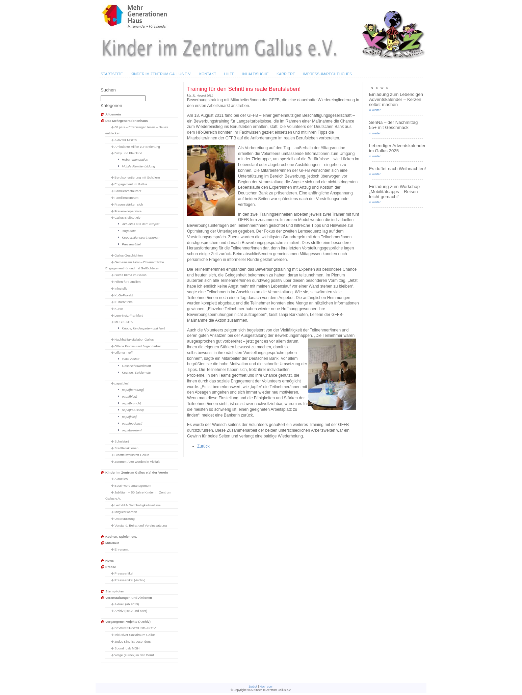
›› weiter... (376, 110)
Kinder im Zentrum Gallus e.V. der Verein (136, 472)
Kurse (118, 309)
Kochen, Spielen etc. (137, 372)
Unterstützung (124, 518)
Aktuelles (121, 479)
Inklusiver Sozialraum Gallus (134, 635)
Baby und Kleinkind (128, 153)
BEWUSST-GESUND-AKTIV (135, 628)
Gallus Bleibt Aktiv (127, 217)
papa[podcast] (132, 423)
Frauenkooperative (127, 211)
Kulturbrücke (123, 302)
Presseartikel (131, 244)
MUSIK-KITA (123, 322)
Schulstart (121, 441)
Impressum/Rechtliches (327, 74)
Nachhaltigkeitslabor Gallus (134, 339)
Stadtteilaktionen (126, 448)
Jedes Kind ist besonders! (133, 641)
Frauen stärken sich (128, 204)
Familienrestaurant (127, 191)
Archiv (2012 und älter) (130, 611)
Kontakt (207, 74)
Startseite (112, 74)
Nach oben (266, 686)
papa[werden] (131, 430)
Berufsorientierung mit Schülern (137, 177)
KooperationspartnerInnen (140, 237)
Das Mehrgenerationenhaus (126, 121)
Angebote (129, 231)
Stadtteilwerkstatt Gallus (131, 455)
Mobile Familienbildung (138, 166)
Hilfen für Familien (127, 282)
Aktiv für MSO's (125, 140)
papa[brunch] (131, 403)
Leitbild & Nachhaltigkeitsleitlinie (137, 505)
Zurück (203, 446)
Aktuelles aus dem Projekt (140, 224)
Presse (110, 567)
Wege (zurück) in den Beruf (134, 655)
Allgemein (113, 114)
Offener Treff (123, 352)
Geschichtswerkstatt (136, 366)
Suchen (108, 89)
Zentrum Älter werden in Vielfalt (137, 461)
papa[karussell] (133, 410)
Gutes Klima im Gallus (130, 275)
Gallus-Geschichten (128, 255)
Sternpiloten (114, 591)
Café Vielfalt (130, 359)
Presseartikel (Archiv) (129, 580)
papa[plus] (121, 383)
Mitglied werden (125, 512)
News (109, 560)
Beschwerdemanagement (132, 485)
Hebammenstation (135, 159)
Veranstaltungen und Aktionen (128, 597)
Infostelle (120, 288)
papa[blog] (129, 396)
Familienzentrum (126, 197)
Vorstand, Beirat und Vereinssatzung (140, 525)
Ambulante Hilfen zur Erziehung (137, 147)
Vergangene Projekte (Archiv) (128, 621)
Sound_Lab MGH (126, 648)
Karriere (286, 74)
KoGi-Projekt (123, 295)
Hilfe (229, 74)
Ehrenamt (121, 549)
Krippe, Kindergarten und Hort (143, 328)
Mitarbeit (112, 543)
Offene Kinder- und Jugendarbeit (137, 346)
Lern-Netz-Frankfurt (128, 315)
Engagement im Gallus (130, 184)
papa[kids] (129, 417)
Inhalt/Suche (255, 74)
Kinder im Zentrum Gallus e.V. (161, 74)
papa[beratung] (133, 390)
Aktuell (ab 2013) (126, 604)
